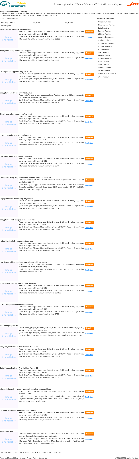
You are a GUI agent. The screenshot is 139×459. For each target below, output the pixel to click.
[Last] (59, 453)
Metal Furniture (103, 62)
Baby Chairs (68, 23)
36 (26, 453)
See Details (89, 37)
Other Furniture (103, 65)
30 (11, 453)
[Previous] (5, 453)
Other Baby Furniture (7, 23)
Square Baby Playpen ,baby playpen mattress (18, 283)
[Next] (55, 453)
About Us (3, 458)
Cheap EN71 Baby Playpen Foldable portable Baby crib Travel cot (25, 177)
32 (16, 453)
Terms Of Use (13, 458)
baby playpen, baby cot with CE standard (16, 93)
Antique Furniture (104, 22)
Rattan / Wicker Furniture (107, 74)
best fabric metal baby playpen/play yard (16, 156)
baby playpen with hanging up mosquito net (17, 220)
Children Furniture (104, 34)
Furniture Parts (103, 49)
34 (21, 453)
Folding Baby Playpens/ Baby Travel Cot (16, 72)
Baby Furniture (12, 18)
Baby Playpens (5, 26)
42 (40, 453)
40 (35, 453)
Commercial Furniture (106, 37)
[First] (1, 453)
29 (9, 453)
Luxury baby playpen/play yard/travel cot (16, 135)
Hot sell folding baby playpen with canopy (16, 241)
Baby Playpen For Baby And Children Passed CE (19, 347)
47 (52, 453)
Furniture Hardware (105, 46)
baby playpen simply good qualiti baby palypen (18, 410)
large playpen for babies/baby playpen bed (16, 199)
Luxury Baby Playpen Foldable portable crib (17, 304)
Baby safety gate (6, 431)
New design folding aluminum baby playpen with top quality (23, 262)
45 (47, 453)
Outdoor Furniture (104, 68)
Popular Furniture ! (132, 458)
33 (18, 453)
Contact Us (43, 458)
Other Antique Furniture (106, 25)
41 (38, 453)
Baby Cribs (36, 23)
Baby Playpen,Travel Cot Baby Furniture (15, 29)
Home (2, 18)
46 (50, 453)
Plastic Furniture (104, 71)
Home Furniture (104, 55)
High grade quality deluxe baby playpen (15, 50)
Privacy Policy (32, 458)
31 (13, 453)
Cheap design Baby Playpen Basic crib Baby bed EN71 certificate (25, 389)
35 (23, 453)
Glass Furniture (103, 52)
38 (30, 453)
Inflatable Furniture (105, 58)
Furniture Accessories (106, 43)
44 (45, 453)
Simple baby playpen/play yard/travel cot (16, 114)
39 (33, 453)
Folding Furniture (104, 40)
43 (43, 453)
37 (28, 453)
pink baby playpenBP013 (9, 326)
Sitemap (23, 458)
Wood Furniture (103, 77)
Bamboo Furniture (104, 31)
